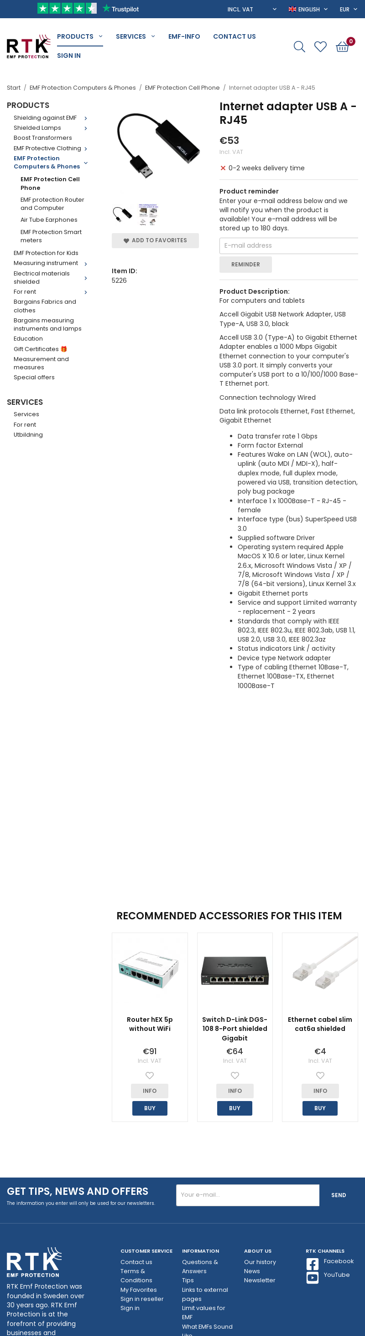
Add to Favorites (155, 240)
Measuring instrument (52, 263)
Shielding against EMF (52, 118)
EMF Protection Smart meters (51, 236)
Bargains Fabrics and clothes (45, 306)
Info (149, 1091)
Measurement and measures (41, 363)
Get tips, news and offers (77, 1191)
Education (28, 338)
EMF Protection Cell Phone (50, 183)
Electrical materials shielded (52, 278)
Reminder (245, 264)
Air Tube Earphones (49, 220)
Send (338, 1195)
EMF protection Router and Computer (52, 204)
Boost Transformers (43, 138)
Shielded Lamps (52, 128)
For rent (52, 292)
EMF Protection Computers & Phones (52, 162)
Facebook (330, 1264)
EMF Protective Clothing (52, 148)
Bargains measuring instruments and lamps (48, 324)
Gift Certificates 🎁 (41, 349)
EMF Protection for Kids (46, 253)
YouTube (328, 1278)
